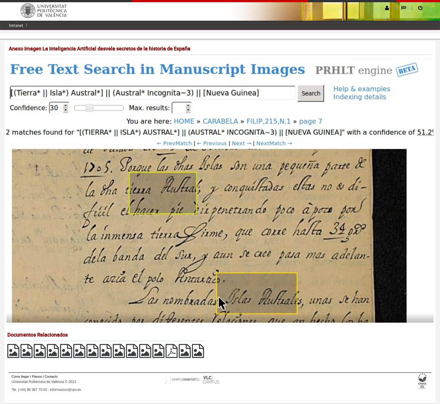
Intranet (16, 25)
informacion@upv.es (65, 390)
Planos (37, 376)
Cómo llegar (20, 376)
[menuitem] (16, 25)
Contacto (51, 376)
